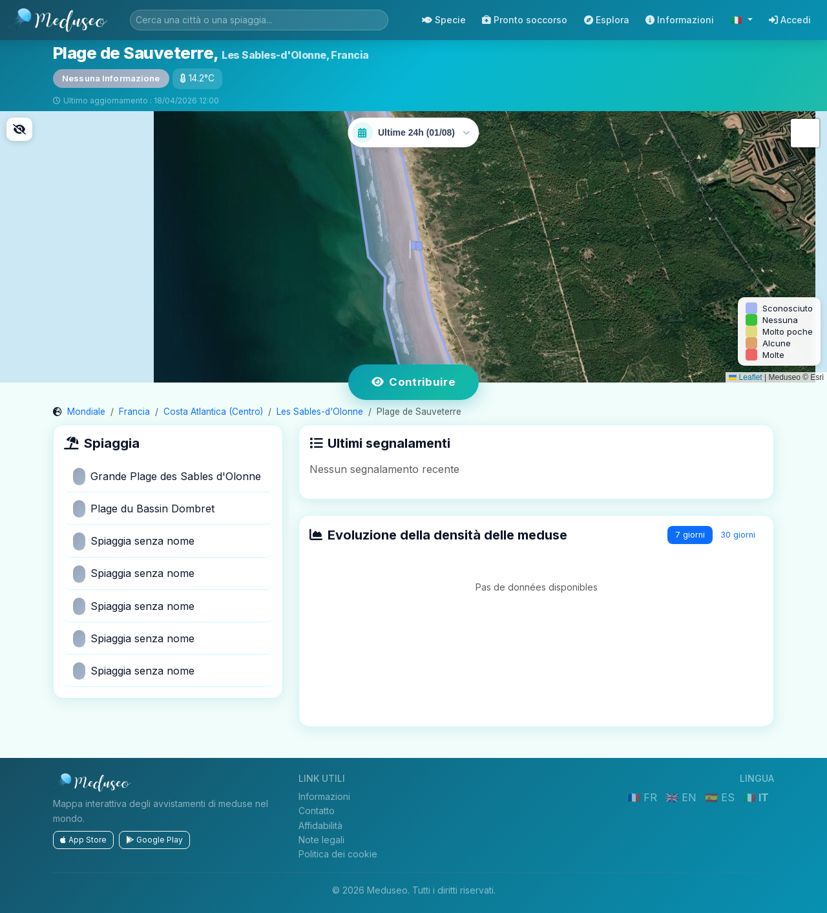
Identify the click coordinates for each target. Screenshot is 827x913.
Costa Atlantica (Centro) (213, 411)
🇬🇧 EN (682, 797)
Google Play (154, 840)
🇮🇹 (738, 19)
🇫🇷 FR (643, 797)
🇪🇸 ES (721, 797)
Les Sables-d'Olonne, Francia (295, 54)
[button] (413, 246)
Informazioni (679, 19)
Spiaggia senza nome (133, 541)
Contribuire (413, 381)
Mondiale (86, 411)
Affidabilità (320, 825)
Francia (134, 411)
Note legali (321, 839)
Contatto (316, 810)
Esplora (606, 19)
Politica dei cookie (337, 853)
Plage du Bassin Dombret (144, 509)
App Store (83, 840)
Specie (444, 19)
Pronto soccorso (524, 19)
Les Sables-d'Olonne (320, 411)
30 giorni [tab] (737, 535)
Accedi (790, 19)
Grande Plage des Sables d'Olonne (167, 476)
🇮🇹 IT (756, 797)
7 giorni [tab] (690, 535)
